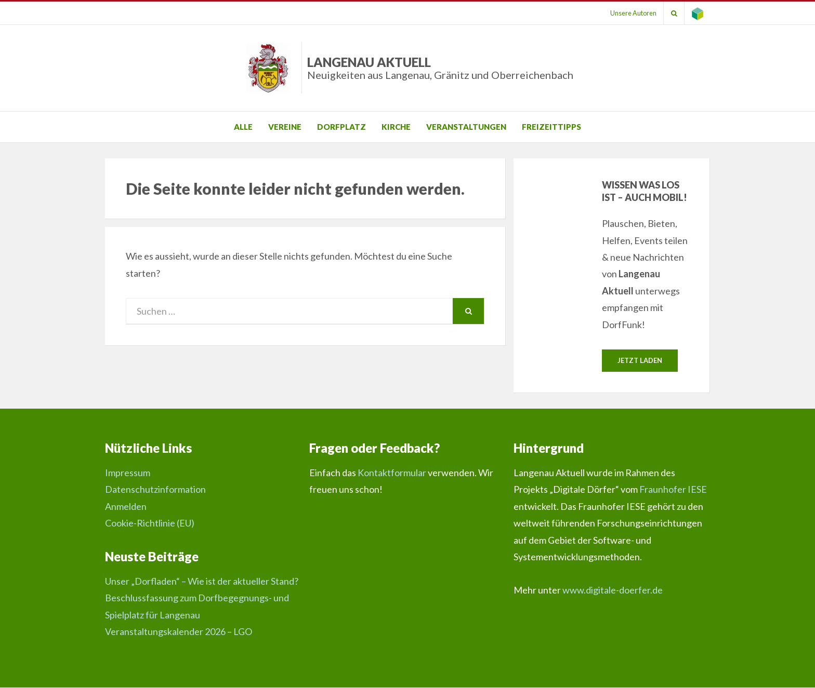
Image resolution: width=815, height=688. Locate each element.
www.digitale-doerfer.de (612, 590)
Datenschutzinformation (155, 489)
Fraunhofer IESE (673, 489)
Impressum (127, 473)
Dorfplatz (341, 126)
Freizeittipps (551, 126)
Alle (243, 126)
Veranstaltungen (466, 126)
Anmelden (126, 506)
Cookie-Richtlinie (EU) (149, 523)
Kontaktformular (392, 473)
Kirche (396, 126)
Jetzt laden (639, 360)
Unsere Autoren (630, 13)
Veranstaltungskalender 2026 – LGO (178, 631)
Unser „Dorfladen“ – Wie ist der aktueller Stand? (201, 581)
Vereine (284, 126)
